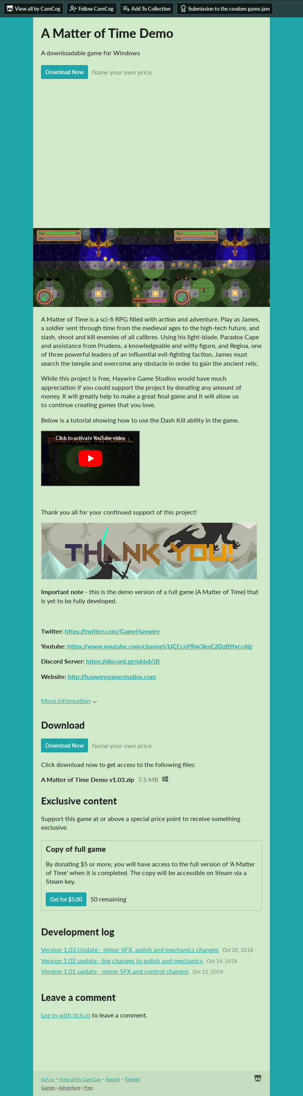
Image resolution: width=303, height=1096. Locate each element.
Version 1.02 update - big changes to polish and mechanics (122, 960)
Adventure (69, 1087)
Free (88, 1087)
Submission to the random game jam (225, 8)
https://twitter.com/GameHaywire (112, 631)
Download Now (64, 72)
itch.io (47, 1079)
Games (48, 1087)
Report (113, 1079)
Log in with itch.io (65, 1015)
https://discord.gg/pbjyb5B (123, 661)
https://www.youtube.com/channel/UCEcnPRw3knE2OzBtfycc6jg (159, 646)
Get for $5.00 (66, 899)
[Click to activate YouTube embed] (90, 458)
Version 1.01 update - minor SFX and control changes (115, 971)
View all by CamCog (80, 1079)
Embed (132, 1079)
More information (69, 700)
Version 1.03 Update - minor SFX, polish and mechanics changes (130, 949)
